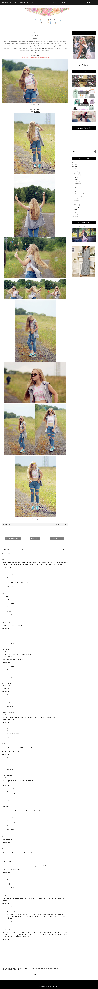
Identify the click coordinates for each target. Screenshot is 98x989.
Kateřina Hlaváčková (8, 712)
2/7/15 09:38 (11, 881)
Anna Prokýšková (7, 861)
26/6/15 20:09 (6, 744)
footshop (37, 111)
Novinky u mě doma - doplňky (14, 549)
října (75, 177)
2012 (74, 216)
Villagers (77, 192)
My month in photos (80, 194)
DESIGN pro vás (52, 2)
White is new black (13, 538)
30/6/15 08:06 (6, 895)
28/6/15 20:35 (6, 863)
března (76, 205)
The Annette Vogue (7, 683)
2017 (74, 166)
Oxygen (77, 187)
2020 (74, 162)
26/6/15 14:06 (6, 651)
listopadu (77, 175)
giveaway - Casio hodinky (84, 81)
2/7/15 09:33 (11, 636)
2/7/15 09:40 (11, 822)
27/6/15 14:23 (6, 807)
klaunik (4, 928)
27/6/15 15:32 (6, 836)
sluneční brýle (17, 934)
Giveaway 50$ (84, 92)
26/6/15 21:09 (6, 777)
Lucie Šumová (6, 806)
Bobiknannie (5, 649)
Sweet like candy (57, 538)
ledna (76, 209)
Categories (6, 2)
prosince (76, 173)
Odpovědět (6, 571)
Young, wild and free (8, 719)
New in (64, 549)
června (76, 185)
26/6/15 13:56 (6, 622)
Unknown (5, 621)
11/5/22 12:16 (6, 929)
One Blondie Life (7, 775)
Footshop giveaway (84, 116)
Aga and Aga (46, 986)
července (76, 183)
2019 (74, 164)
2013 (74, 214)
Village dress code (79, 198)
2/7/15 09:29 (11, 579)
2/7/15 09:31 (11, 608)
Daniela (4, 558)
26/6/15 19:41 (6, 714)
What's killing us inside (81, 196)
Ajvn (3, 848)
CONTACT (64, 2)
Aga (8, 577)
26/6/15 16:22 (6, 685)
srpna (76, 181)
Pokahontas (35, 538)
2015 (74, 171)
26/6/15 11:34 (6, 559)
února (76, 207)
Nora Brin (5, 835)
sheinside (37, 109)
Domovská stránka (21, 2)
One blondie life (7, 782)
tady (39, 53)
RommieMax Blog (7, 592)
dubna (76, 202)
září (75, 179)
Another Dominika (7, 743)
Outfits (7, 524)
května (76, 200)
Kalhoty (41, 48)
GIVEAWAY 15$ (83, 104)
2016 (74, 169)
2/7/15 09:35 (11, 730)
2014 (74, 212)
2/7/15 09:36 (11, 793)
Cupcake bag (84, 227)
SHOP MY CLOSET (37, 2)
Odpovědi (12, 574)
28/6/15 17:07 (6, 849)
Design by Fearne (54, 986)
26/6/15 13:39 (6, 593)
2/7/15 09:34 (11, 699)
